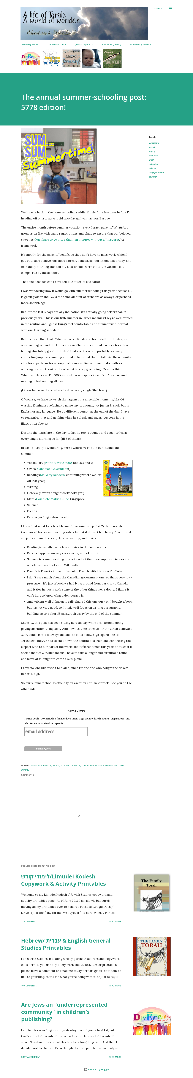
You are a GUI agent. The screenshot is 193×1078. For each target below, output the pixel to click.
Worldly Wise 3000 (58, 463)
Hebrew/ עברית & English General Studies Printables (66, 944)
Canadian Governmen (52, 469)
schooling (153, 164)
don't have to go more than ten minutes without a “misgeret (76, 239)
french (152, 147)
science (152, 168)
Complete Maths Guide (52, 499)
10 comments (29, 985)
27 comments (29, 921)
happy (152, 151)
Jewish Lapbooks (82, 44)
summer (153, 176)
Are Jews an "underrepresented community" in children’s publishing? (64, 1012)
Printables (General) (138, 44)
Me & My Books (28, 44)
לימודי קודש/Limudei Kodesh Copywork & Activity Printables (63, 880)
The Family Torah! (55, 44)
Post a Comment (31, 1057)
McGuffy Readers (52, 475)
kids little (153, 155)
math (151, 159)
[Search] (158, 8)
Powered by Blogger (96, 1069)
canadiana (154, 142)
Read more (115, 921)
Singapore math (156, 172)
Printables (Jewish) (109, 44)
